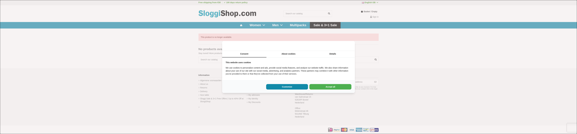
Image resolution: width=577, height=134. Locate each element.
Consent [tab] (244, 54)
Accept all (330, 87)
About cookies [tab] (288, 54)
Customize (287, 87)
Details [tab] (332, 54)
